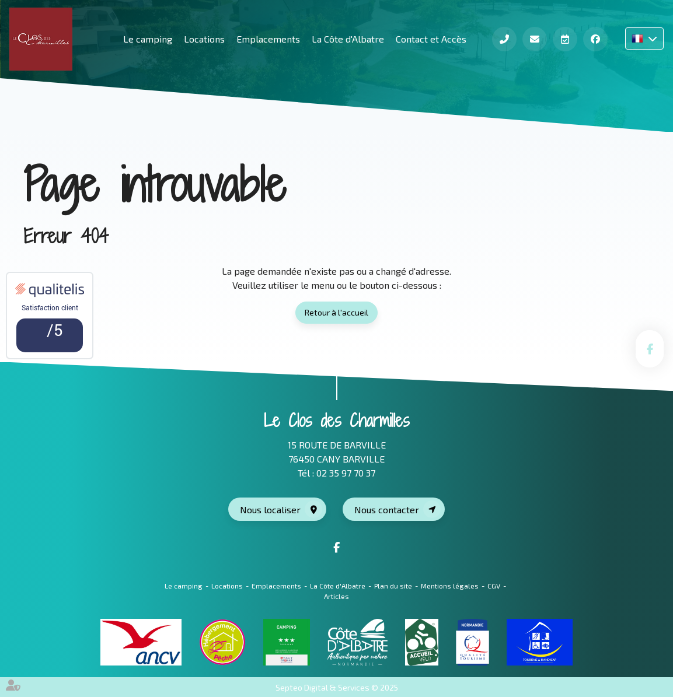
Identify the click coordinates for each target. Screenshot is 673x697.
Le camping (184, 586)
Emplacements (268, 38)
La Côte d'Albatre (348, 38)
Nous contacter (386, 509)
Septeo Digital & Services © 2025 (337, 687)
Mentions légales (450, 586)
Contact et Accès (431, 38)
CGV (493, 586)
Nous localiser (270, 509)
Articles (336, 596)
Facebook (595, 39)
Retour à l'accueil (336, 312)
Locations (204, 38)
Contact (534, 39)
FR (644, 38)
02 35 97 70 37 (345, 472)
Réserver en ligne (565, 39)
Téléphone (504, 39)
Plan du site (393, 586)
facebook (649, 348)
